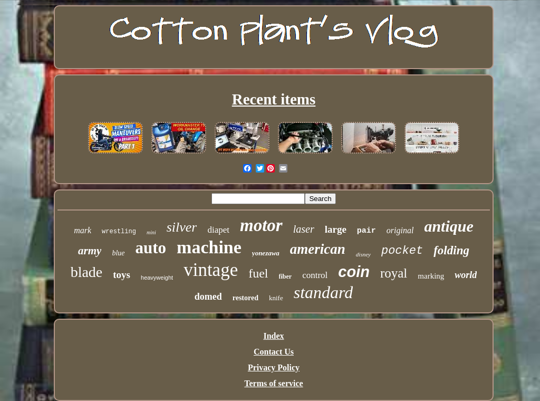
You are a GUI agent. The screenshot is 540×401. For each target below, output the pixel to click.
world (466, 275)
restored (245, 298)
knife (276, 298)
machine (209, 247)
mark (82, 230)
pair (366, 230)
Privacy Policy (274, 367)
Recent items (274, 99)
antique (448, 226)
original (400, 230)
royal (393, 273)
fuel (258, 273)
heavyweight (157, 277)
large (335, 229)
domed (208, 296)
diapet (218, 230)
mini (151, 232)
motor (261, 225)
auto (151, 247)
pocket (402, 250)
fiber (285, 276)
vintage (211, 270)
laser (303, 229)
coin (354, 271)
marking (431, 276)
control (314, 275)
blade (87, 272)
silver (182, 227)
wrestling (119, 231)
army (89, 250)
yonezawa (265, 253)
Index (273, 335)
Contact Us (274, 351)
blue (118, 253)
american (317, 249)
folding (451, 250)
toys (121, 274)
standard (323, 292)
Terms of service (273, 383)
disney (363, 254)
